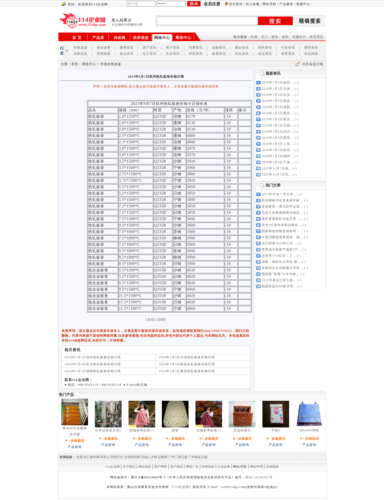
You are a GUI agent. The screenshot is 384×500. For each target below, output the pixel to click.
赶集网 (162, 457)
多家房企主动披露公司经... (282, 268)
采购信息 (80, 53)
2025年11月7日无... (277, 174)
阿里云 (105, 457)
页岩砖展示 (242, 430)
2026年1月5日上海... (277, 144)
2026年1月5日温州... (277, 82)
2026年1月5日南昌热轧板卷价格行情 (187, 364)
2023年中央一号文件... (279, 194)
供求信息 (141, 38)
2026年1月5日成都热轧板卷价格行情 (93, 371)
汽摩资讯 (196, 47)
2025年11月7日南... (277, 168)
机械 (254, 37)
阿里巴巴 (117, 457)
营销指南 (104, 53)
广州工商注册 (177, 457)
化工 (264, 37)
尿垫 (175, 430)
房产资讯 (150, 47)
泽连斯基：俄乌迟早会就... (282, 206)
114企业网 (112, 467)
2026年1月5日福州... (277, 156)
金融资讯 (219, 47)
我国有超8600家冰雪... (279, 286)
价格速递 (80, 47)
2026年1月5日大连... (277, 88)
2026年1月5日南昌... (277, 101)
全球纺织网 (132, 457)
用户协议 (176, 467)
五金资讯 (173, 53)
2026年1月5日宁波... (277, 162)
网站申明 (256, 467)
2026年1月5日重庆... (277, 113)
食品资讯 (127, 53)
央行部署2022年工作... (279, 243)
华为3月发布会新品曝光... (281, 225)
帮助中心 (183, 38)
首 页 (77, 38)
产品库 (98, 38)
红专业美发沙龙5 (108, 430)
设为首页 (236, 4)
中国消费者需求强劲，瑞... (282, 237)
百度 (79, 457)
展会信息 (242, 47)
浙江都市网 (91, 457)
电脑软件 (299, 37)
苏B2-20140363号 (259, 477)
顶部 (161, 320)
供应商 (120, 38)
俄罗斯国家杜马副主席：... (282, 219)
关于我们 (129, 467)
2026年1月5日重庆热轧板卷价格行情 (187, 371)
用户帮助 (160, 467)
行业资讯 (288, 47)
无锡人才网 (149, 457)
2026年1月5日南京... (277, 119)
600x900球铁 (309, 430)
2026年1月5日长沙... (277, 95)
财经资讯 (311, 47)
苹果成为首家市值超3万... (281, 249)
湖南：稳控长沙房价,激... (281, 262)
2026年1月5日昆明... (277, 138)
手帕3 (275, 430)
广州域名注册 (197, 457)
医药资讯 (265, 47)
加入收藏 (252, 4)
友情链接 (272, 467)
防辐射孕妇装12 (209, 430)
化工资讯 (150, 53)
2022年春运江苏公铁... (279, 280)
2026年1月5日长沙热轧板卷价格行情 (93, 364)
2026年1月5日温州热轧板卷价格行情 (93, 357)
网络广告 (192, 467)
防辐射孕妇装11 (142, 430)
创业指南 (311, 53)
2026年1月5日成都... (277, 107)
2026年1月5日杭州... (277, 150)
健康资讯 (219, 53)
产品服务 (286, 4)
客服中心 (303, 4)
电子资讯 (173, 47)
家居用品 (316, 37)
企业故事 (223, 467)
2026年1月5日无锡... (277, 125)
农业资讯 (265, 53)
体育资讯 (288, 53)
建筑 (285, 37)
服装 (274, 37)
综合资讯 (242, 53)
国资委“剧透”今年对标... (280, 274)
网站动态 (144, 467)
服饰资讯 (127, 47)
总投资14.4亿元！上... (279, 255)
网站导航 (269, 4)
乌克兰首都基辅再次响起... (282, 213)
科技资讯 (196, 53)
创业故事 (104, 47)
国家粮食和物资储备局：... (282, 231)
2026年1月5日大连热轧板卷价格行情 (187, 357)
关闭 (150, 320)
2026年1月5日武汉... (277, 131)
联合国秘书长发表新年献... (282, 200)
